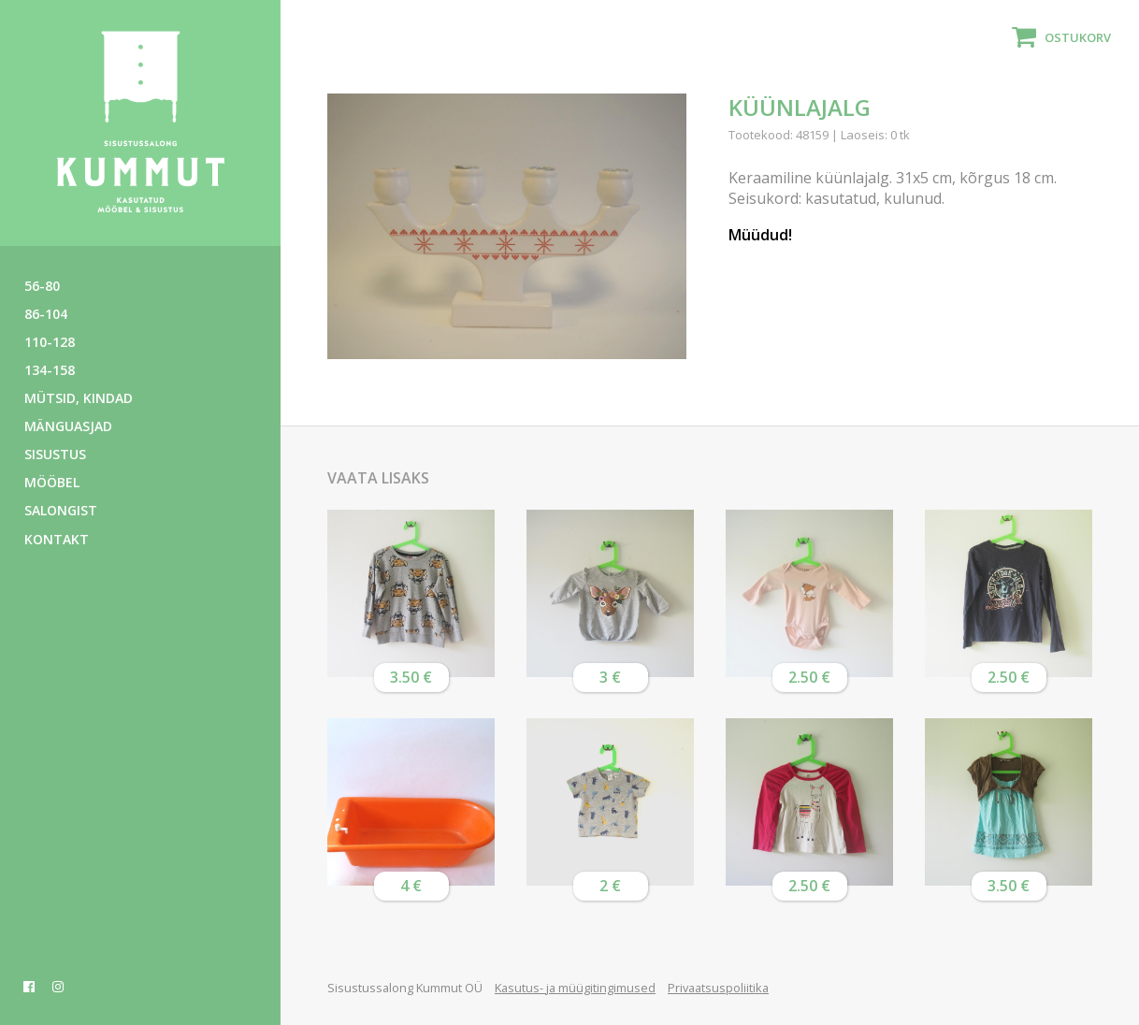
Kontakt (56, 539)
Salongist (60, 510)
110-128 (49, 342)
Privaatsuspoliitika (718, 987)
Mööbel (51, 482)
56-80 (42, 286)
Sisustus (55, 454)
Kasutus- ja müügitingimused (575, 987)
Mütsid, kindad (78, 398)
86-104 (45, 314)
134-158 (49, 370)
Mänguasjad (68, 426)
